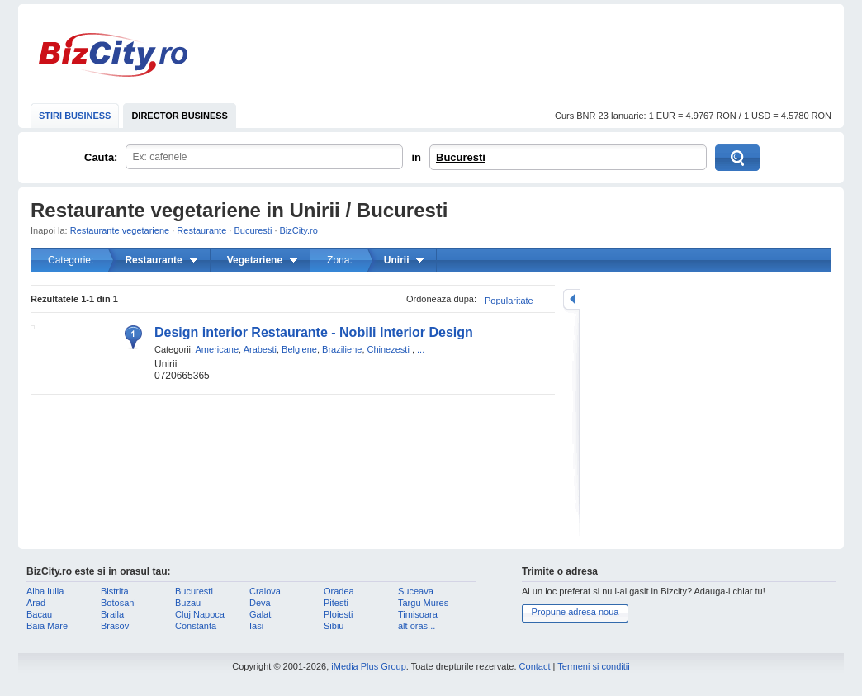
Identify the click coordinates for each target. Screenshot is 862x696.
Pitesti (336, 603)
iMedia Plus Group (368, 666)
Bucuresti (460, 157)
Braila (112, 614)
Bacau (39, 614)
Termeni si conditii (593, 666)
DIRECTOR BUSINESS (179, 116)
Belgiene (299, 349)
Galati (261, 614)
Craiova (265, 591)
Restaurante (201, 230)
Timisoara (418, 614)
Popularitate (509, 300)
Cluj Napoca (200, 614)
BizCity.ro (113, 55)
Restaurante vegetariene (119, 230)
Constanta (195, 626)
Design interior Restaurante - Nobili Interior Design (313, 332)
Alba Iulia (45, 591)
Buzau (188, 603)
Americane (217, 349)
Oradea (339, 591)
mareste (571, 299)
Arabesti (260, 349)
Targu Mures (423, 603)
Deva (260, 603)
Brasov (115, 626)
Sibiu (333, 626)
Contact (535, 666)
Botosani (118, 603)
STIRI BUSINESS (75, 116)
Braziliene (342, 349)
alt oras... (416, 626)
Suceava (415, 591)
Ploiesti (338, 614)
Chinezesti (388, 349)
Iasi (256, 626)
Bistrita (115, 591)
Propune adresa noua (575, 612)
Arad (35, 603)
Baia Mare (47, 626)
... (420, 349)
